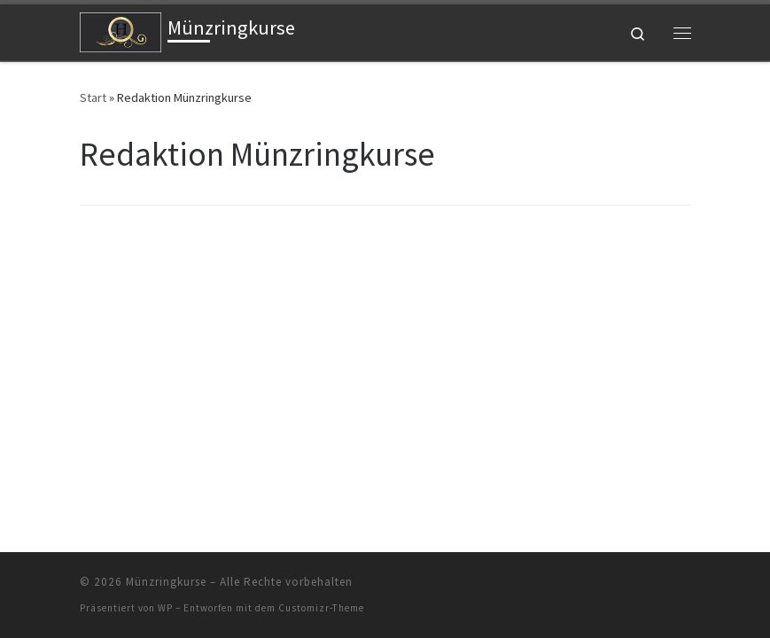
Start (93, 97)
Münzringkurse (166, 581)
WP (165, 608)
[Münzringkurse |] (121, 30)
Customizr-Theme (321, 608)
